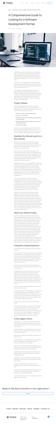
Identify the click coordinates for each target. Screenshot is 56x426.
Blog (9, 10)
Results (27, 2)
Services (32, 2)
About (38, 2)
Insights (43, 2)
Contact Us (49, 2)
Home (22, 2)
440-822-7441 (35, 418)
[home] (8, 3)
